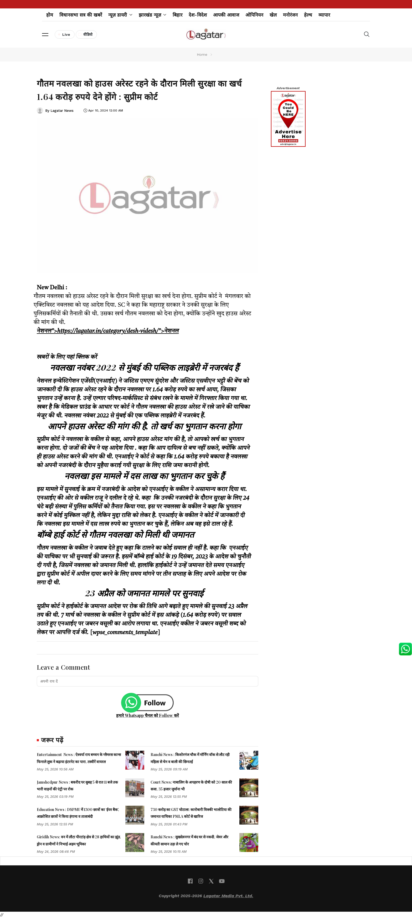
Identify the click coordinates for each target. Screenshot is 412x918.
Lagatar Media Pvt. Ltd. (228, 895)
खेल (273, 15)
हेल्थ (308, 15)
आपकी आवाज (226, 15)
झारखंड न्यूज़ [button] (153, 15)
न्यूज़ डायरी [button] (120, 15)
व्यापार (324, 15)
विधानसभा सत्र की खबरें (80, 15)
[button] (45, 34)
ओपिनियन (254, 15)
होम (49, 15)
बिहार (177, 15)
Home (202, 54)
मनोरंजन (290, 15)
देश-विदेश (198, 15)
